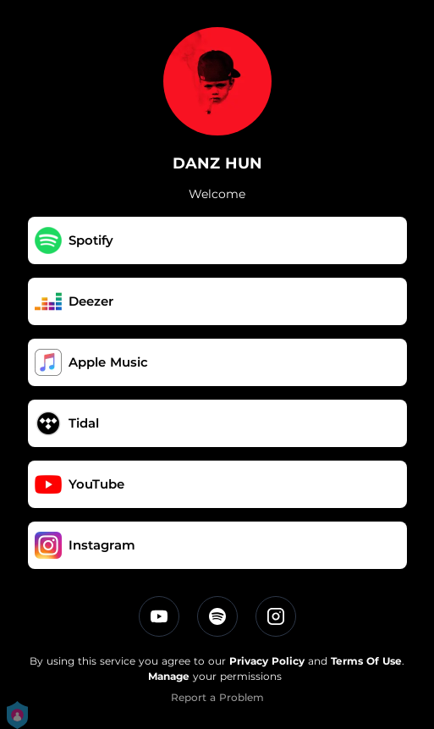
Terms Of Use (366, 660)
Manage (169, 676)
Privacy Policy (267, 660)
